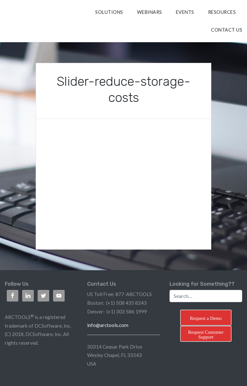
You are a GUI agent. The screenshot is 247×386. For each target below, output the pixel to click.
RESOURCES (222, 12)
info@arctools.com (107, 325)
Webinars (149, 12)
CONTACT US (226, 30)
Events (185, 12)
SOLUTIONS (109, 12)
